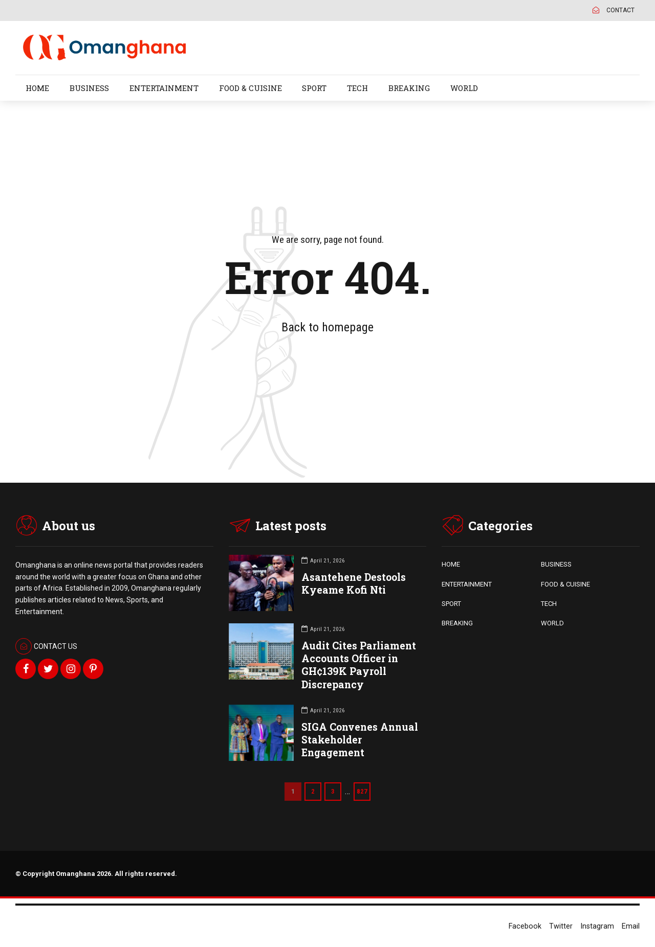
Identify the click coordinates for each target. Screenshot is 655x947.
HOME (37, 88)
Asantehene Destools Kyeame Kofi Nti (353, 583)
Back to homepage (327, 327)
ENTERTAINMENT (164, 88)
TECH (357, 88)
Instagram (597, 926)
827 (362, 791)
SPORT (314, 88)
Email (631, 926)
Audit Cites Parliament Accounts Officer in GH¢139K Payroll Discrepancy (358, 665)
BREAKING (409, 88)
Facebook (525, 926)
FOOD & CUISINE (250, 88)
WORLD (464, 88)
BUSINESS (89, 88)
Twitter (561, 926)
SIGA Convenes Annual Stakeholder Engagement (359, 739)
